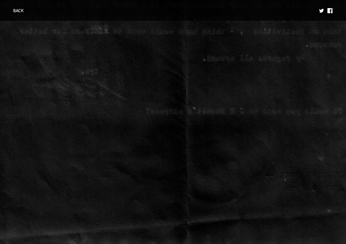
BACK (19, 11)
